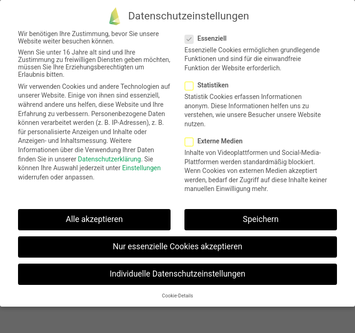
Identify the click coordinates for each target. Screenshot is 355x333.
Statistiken (209, 85)
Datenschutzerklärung (109, 159)
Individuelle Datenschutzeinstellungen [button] (177, 273)
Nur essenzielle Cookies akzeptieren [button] (177, 246)
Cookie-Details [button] (177, 296)
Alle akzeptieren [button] (94, 219)
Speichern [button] (260, 219)
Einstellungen (141, 168)
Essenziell (208, 38)
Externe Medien (216, 141)
